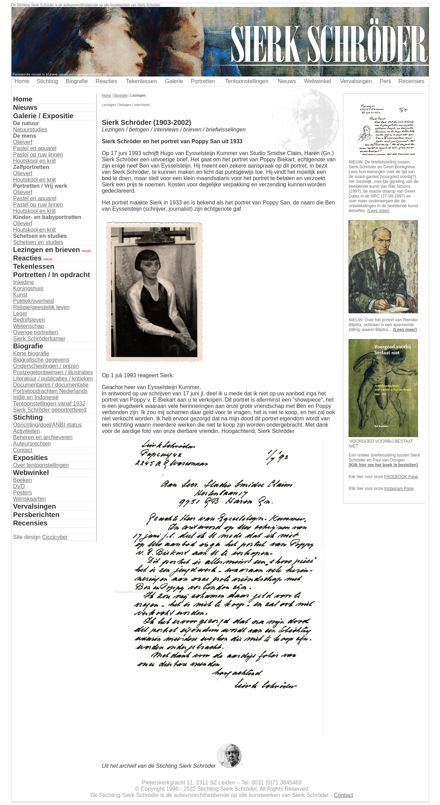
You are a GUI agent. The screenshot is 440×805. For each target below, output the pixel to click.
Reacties (106, 81)
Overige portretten (35, 332)
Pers (385, 81)
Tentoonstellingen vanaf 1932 (49, 403)
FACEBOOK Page (401, 476)
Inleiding (23, 282)
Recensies (411, 81)
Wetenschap (28, 326)
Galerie (174, 81)
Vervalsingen (356, 81)
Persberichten (36, 514)
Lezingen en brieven (46, 249)
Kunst (20, 295)
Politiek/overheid (33, 301)
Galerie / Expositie (43, 116)
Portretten (203, 81)
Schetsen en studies (38, 242)
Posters (22, 493)
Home (22, 81)
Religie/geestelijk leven (41, 307)
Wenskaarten (29, 499)
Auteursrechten (32, 443)
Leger (20, 313)
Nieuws (287, 81)
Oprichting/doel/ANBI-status (47, 425)
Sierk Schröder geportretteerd (50, 410)
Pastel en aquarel (35, 148)
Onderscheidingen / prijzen (46, 366)
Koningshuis (28, 288)
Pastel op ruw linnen (38, 155)
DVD (19, 486)
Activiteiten (26, 431)
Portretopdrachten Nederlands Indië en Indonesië (50, 394)
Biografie (77, 81)
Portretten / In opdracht (51, 275)
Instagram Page (399, 488)
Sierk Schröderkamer (39, 338)
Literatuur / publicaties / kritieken (53, 378)
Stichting (47, 81)
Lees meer (379, 210)
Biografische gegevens (41, 360)
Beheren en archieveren (43, 437)
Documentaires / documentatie (51, 385)
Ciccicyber (55, 537)
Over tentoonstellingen (41, 465)
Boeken (22, 480)
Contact (22, 450)
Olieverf (22, 142)
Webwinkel (317, 81)
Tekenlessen (141, 81)
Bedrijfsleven (29, 320)
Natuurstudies (30, 129)
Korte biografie (31, 353)
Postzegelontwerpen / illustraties (53, 372)
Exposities (30, 457)
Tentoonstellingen (247, 81)
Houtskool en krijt (34, 161)
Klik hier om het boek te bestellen (383, 464)
